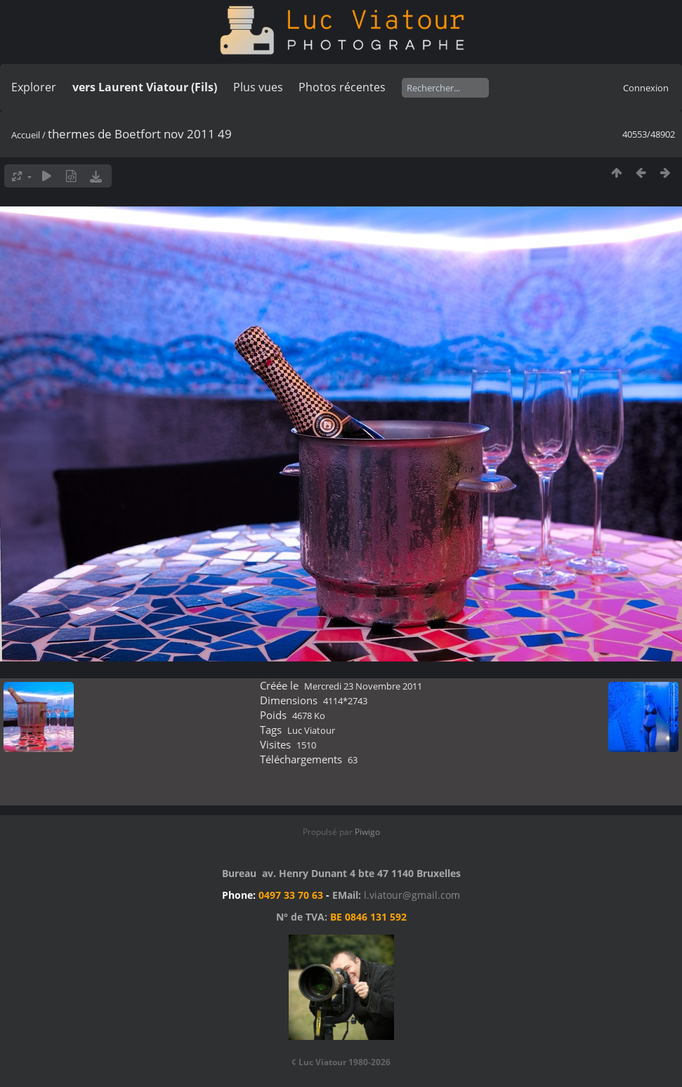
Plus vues (258, 87)
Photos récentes (342, 87)
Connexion (646, 87)
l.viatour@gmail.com (412, 895)
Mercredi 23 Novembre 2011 (363, 686)
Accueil (25, 135)
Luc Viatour (311, 730)
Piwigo (367, 832)
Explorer (33, 87)
